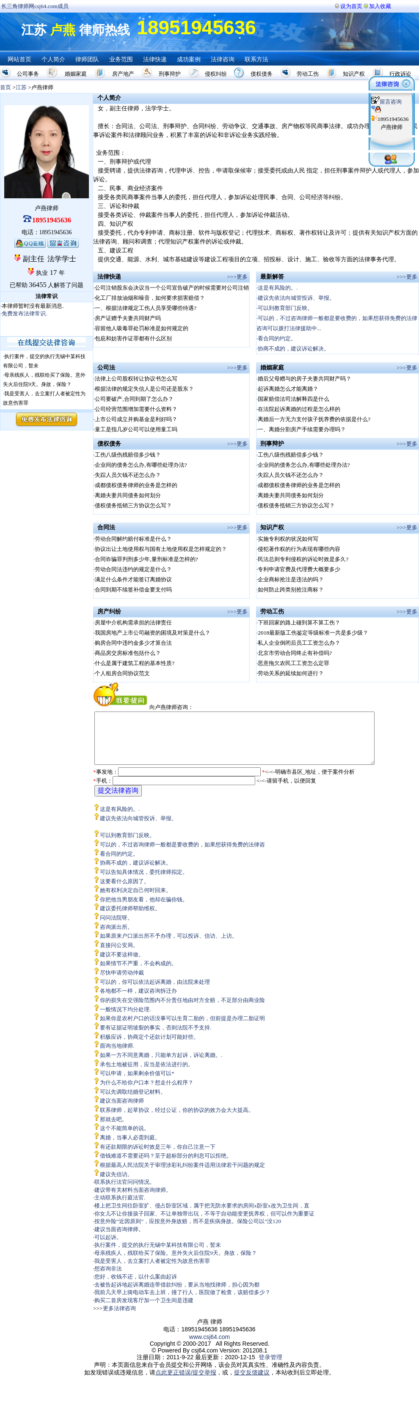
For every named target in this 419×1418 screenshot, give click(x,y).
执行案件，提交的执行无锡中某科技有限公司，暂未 (157, 1255)
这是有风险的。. (278, 288)
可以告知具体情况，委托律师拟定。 (144, 882)
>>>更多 (237, 277)
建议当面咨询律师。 (119, 1239)
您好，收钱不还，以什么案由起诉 (135, 1287)
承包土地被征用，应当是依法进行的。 (146, 1074)
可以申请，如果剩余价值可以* (137, 1083)
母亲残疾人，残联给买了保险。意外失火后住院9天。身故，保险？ (175, 1263)
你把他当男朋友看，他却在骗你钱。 (144, 909)
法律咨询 (222, 59)
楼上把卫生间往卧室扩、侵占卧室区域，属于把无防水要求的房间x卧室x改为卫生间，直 (201, 1216)
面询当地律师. (117, 1056)
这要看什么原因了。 (124, 891)
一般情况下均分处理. (125, 1019)
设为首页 (351, 6)
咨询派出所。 (116, 937)
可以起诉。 (108, 1247)
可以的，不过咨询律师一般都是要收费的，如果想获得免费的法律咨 (182, 854)
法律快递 (155, 59)
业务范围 (121, 59)
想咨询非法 (108, 1279)
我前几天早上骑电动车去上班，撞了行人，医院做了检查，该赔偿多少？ (182, 1302)
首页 (5, 87)
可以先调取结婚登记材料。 (133, 1102)
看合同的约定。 (277, 338)
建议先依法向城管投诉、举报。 (296, 298)
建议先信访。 (116, 1184)
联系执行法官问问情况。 (124, 1192)
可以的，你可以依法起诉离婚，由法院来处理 (155, 992)
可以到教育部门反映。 (285, 308)
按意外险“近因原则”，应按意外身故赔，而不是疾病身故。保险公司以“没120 (187, 1231)
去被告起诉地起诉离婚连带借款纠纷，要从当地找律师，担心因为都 (176, 1295)
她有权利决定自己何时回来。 (135, 900)
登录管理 (270, 1367)
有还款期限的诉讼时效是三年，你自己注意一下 (157, 1157)
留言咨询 (386, 102)
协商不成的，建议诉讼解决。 (293, 348)
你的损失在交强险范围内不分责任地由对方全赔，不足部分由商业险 (182, 1010)
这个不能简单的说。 (124, 1138)
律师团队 (87, 59)
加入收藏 (380, 6)
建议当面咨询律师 (122, 1111)
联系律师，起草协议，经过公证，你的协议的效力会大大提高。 (177, 1120)
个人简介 (53, 59)
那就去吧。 (113, 1129)
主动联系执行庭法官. (119, 1207)
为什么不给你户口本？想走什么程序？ (146, 1093)
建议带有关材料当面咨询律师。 (132, 1200)
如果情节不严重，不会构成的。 (138, 973)
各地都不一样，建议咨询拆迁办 (138, 1001)
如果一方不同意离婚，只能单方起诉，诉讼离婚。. (161, 1065)
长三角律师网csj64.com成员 (34, 6)
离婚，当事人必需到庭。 (130, 1147)
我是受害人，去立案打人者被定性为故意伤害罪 (152, 1271)
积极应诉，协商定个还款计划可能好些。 (149, 1047)
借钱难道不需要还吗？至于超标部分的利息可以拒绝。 (166, 1166)
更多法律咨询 (119, 1318)
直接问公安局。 (119, 955)
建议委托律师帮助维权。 (130, 918)
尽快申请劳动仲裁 (122, 983)
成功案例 (189, 59)
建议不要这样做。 (122, 964)
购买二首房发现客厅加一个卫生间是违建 (143, 1310)
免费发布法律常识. (24, 313)
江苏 (21, 87)
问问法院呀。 (116, 928)
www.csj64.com (209, 1347)
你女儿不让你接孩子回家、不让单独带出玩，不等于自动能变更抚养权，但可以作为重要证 (204, 1224)
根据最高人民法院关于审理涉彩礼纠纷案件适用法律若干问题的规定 (182, 1175)
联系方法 (256, 59)
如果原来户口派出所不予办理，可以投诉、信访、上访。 (168, 946)
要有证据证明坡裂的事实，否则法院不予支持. (155, 1038)
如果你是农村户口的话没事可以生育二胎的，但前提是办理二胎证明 (182, 1028)
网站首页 (19, 59)
